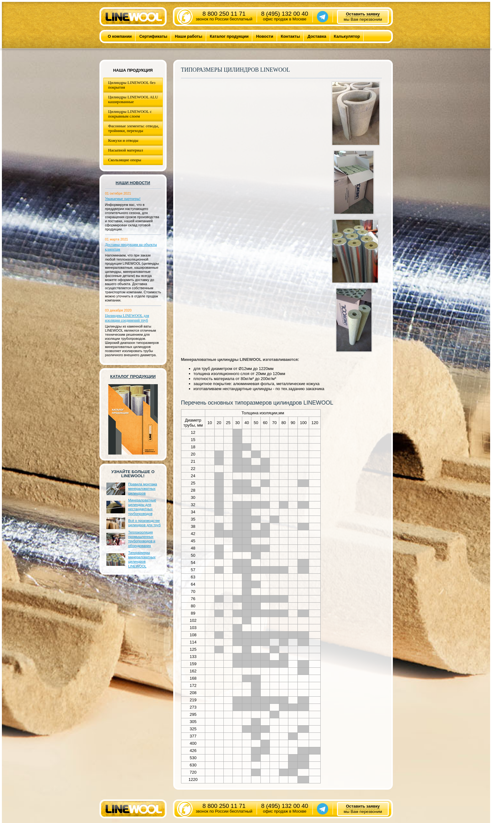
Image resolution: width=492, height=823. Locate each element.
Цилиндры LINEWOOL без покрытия (132, 85)
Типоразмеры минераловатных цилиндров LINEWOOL (142, 559)
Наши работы (188, 36)
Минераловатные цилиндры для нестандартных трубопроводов (142, 507)
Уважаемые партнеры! (123, 198)
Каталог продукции (229, 36)
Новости (264, 36)
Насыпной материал (125, 150)
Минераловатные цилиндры (210, 359)
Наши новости (133, 183)
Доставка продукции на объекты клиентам (131, 246)
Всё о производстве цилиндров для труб (144, 523)
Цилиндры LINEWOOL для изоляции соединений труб (127, 318)
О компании (120, 36)
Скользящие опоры (124, 159)
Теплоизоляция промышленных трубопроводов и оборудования (141, 539)
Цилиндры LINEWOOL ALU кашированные (133, 99)
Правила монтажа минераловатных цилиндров (142, 488)
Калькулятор (347, 36)
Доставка (317, 36)
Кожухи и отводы (123, 140)
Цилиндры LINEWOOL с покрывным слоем (130, 114)
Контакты (290, 36)
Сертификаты (153, 36)
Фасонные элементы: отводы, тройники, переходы (133, 128)
